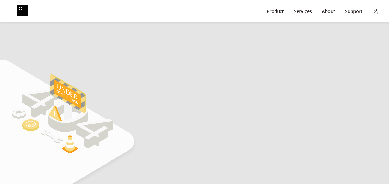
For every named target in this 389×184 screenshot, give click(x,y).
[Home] (22, 11)
